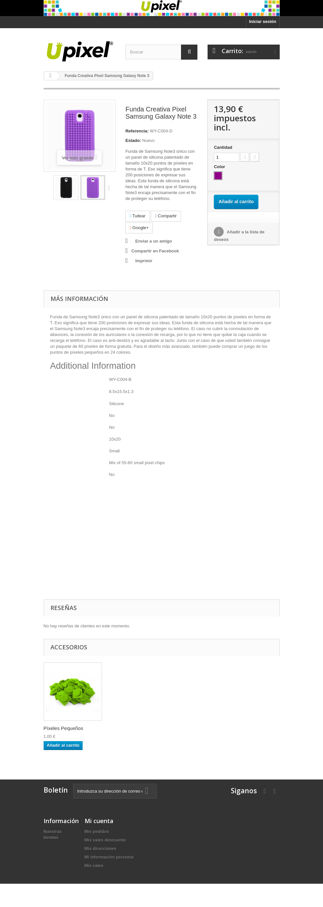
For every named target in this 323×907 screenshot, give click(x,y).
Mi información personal (109, 857)
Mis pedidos (97, 831)
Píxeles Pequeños (63, 728)
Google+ (139, 227)
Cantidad (223, 147)
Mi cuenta (99, 821)
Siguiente (110, 187)
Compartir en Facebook (155, 250)
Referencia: (137, 130)
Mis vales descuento (105, 840)
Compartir (165, 215)
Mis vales (94, 865)
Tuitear (137, 215)
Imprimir (143, 260)
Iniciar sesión (262, 21)
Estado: (133, 140)
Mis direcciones (101, 848)
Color (220, 166)
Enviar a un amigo (153, 241)
